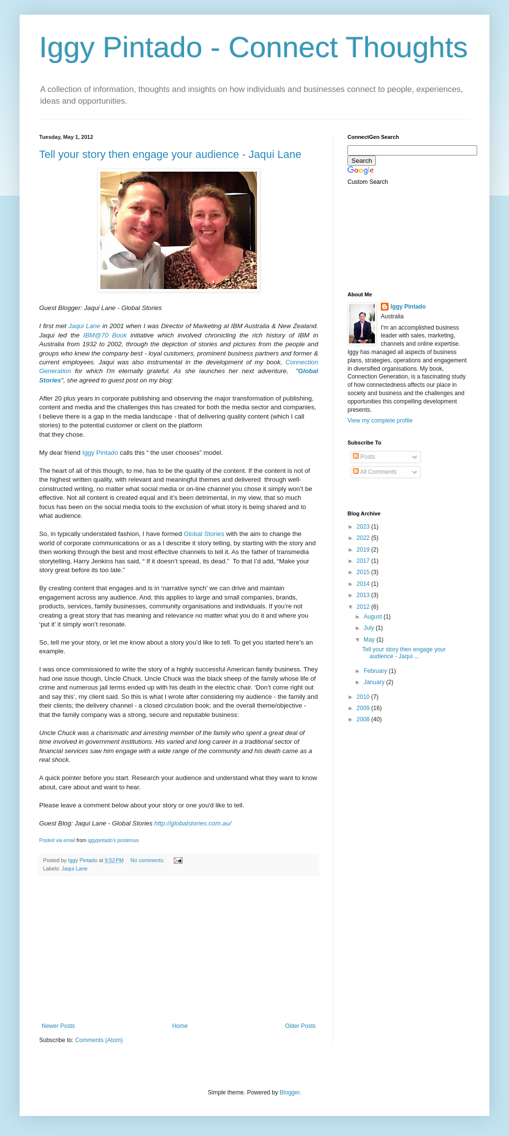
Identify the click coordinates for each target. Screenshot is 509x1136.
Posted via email (57, 840)
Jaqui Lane (84, 326)
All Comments (374, 471)
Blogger (289, 1092)
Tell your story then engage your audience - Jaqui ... (404, 653)
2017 (364, 560)
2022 (364, 538)
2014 (364, 583)
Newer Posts (58, 1026)
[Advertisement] (178, 949)
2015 (364, 572)
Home (180, 1026)
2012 (364, 606)
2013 (364, 595)
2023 (364, 526)
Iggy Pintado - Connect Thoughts (253, 47)
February (376, 671)
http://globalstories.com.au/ (193, 823)
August (374, 616)
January (375, 682)
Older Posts (300, 1026)
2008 (364, 719)
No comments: (148, 860)
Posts (364, 456)
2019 (364, 549)
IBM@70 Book (105, 335)
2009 (364, 708)
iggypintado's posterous (113, 840)
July (370, 627)
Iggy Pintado (100, 452)
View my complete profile (380, 420)
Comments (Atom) (98, 1040)
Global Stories (204, 533)
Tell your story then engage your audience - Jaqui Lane (170, 154)
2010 (364, 696)
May (370, 639)
